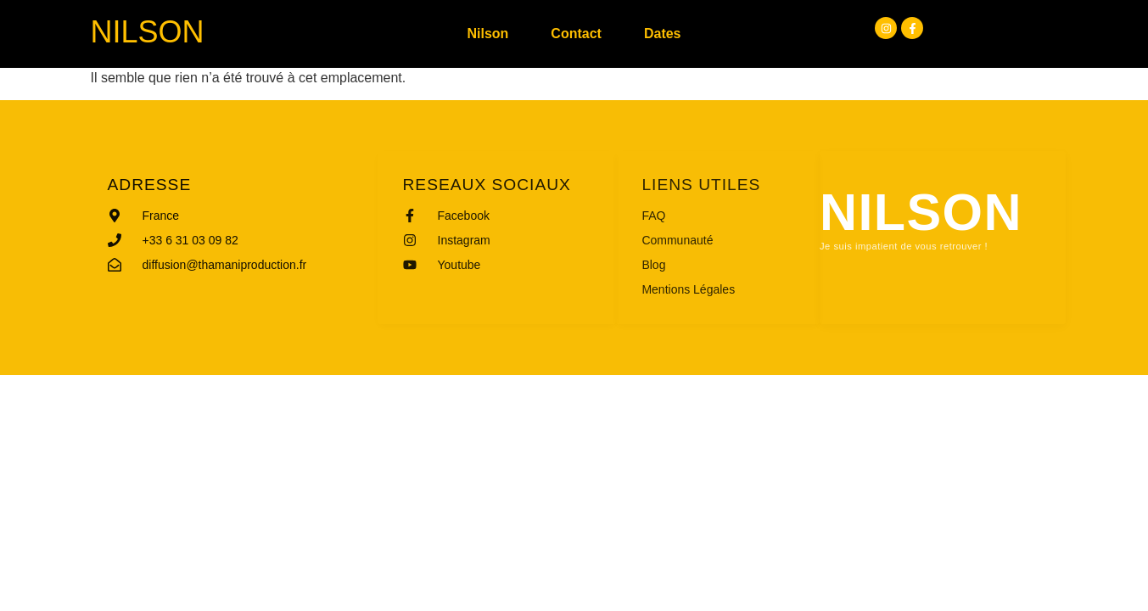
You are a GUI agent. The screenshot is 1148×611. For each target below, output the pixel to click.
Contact (576, 33)
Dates (662, 33)
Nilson (147, 31)
